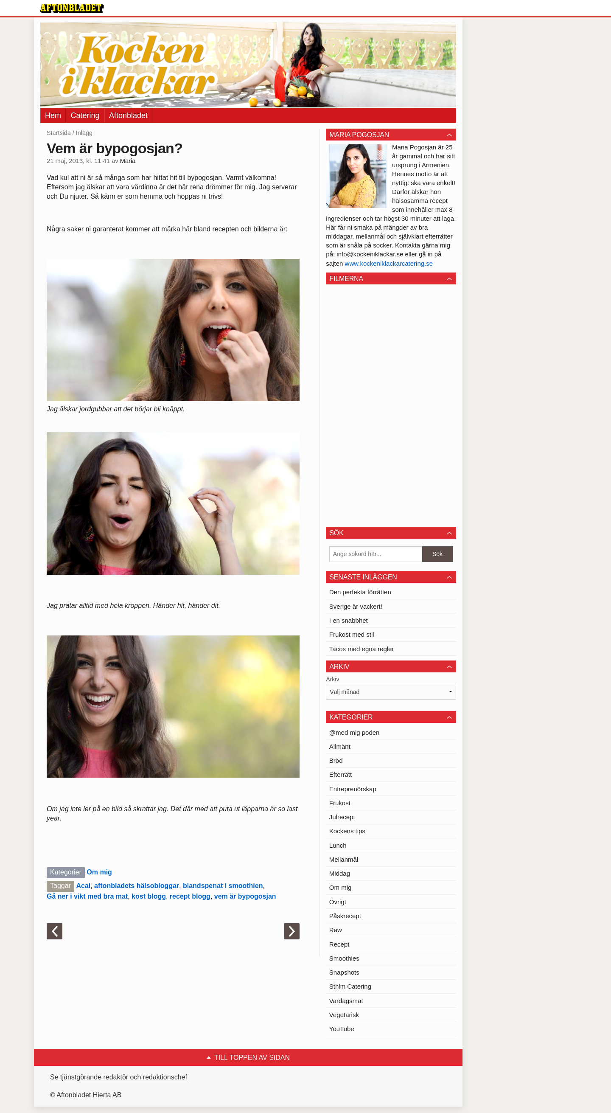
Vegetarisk (344, 1014)
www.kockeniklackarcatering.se (389, 263)
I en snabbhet (348, 620)
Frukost (339, 803)
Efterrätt (340, 774)
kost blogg (149, 896)
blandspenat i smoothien (223, 885)
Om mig (99, 872)
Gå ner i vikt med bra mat (87, 896)
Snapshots (344, 972)
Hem (53, 115)
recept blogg (190, 896)
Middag (339, 873)
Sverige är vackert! (355, 606)
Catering (84, 115)
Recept (339, 944)
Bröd (336, 760)
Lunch (338, 845)
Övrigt (337, 901)
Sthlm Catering (350, 986)
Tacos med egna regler (361, 648)
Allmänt (339, 746)
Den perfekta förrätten (360, 592)
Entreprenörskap (352, 789)
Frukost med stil (351, 634)
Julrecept (342, 817)
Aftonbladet (128, 115)
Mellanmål (343, 859)
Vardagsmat (346, 1000)
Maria (128, 160)
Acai (83, 885)
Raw (335, 929)
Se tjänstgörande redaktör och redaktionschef (118, 1077)
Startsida (59, 132)
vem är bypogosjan (245, 896)
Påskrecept (345, 915)
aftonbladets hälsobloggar (136, 885)
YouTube (341, 1028)
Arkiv (332, 679)
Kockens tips (347, 831)
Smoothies (344, 958)
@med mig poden (354, 732)
